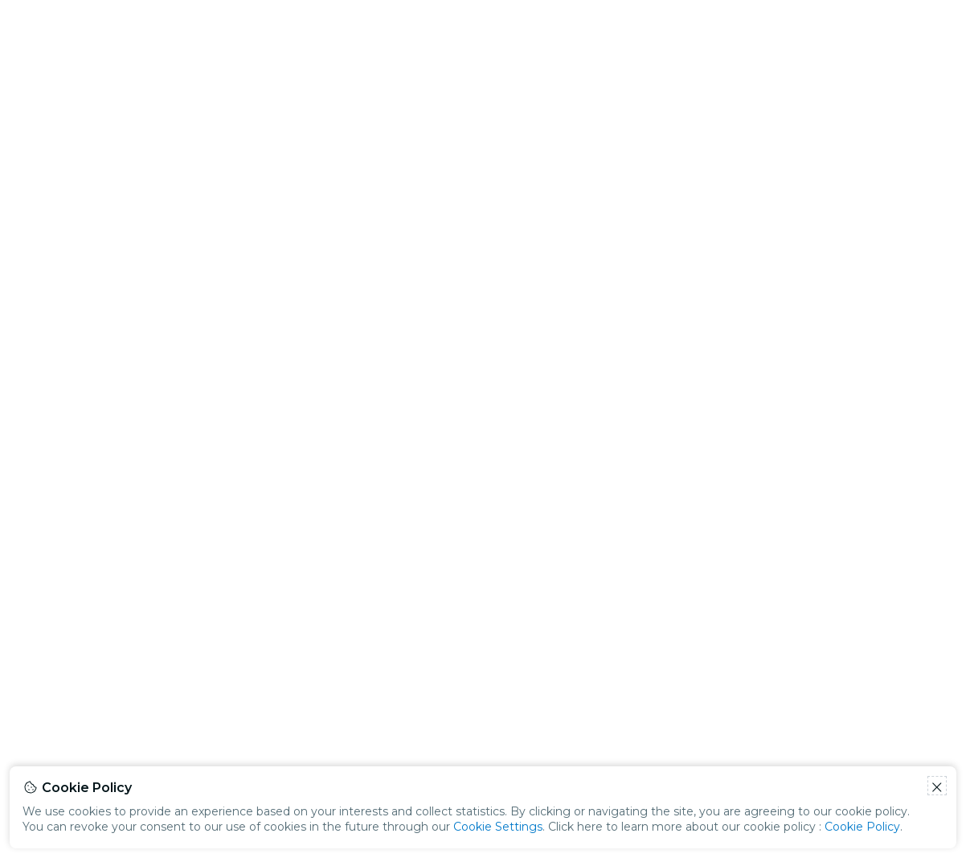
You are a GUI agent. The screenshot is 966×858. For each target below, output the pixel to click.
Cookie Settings (497, 826)
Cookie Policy (862, 826)
